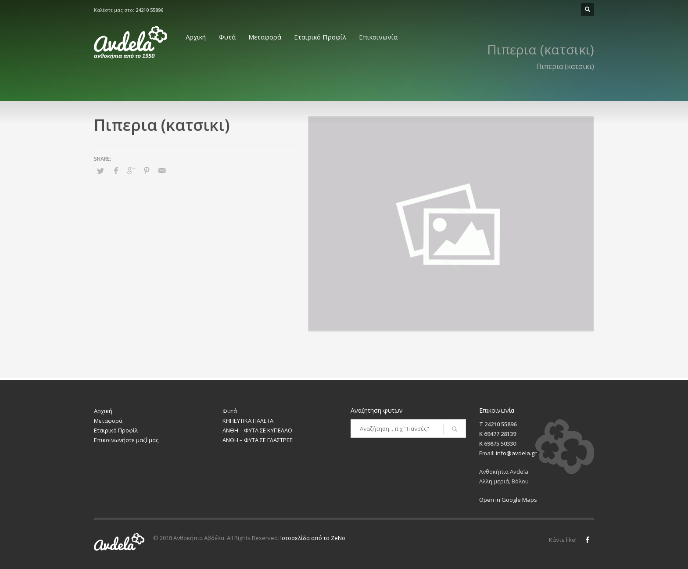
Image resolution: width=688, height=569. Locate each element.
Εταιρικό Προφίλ (320, 36)
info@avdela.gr (516, 453)
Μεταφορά (264, 36)
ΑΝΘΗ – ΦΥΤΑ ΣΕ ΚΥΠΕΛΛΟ (257, 430)
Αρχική (196, 36)
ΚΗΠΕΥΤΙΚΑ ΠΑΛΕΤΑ (247, 421)
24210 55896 (149, 10)
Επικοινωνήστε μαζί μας (126, 440)
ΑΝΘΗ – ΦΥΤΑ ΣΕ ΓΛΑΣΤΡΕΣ (257, 440)
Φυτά (227, 36)
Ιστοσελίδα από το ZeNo (312, 538)
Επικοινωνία (378, 36)
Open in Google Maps (508, 500)
